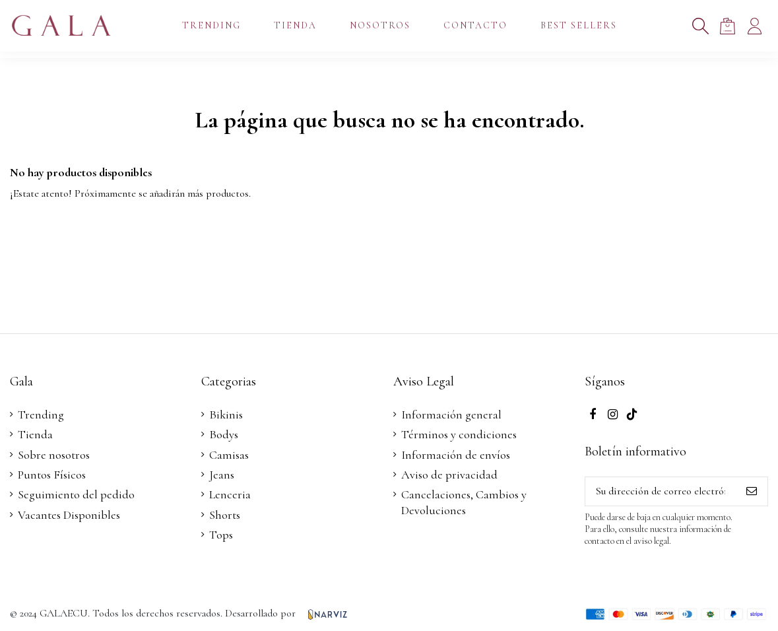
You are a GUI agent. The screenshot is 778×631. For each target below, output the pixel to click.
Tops (221, 534)
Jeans (221, 474)
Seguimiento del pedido (76, 494)
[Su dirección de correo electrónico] (660, 491)
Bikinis (226, 414)
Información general (451, 414)
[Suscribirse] (751, 491)
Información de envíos (455, 455)
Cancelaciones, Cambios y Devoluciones (464, 502)
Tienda (35, 434)
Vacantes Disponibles (69, 515)
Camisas (229, 455)
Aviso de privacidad (449, 474)
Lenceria (230, 494)
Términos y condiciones (459, 434)
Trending (41, 414)
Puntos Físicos (52, 474)
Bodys (223, 434)
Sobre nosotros (54, 455)
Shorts (224, 515)
